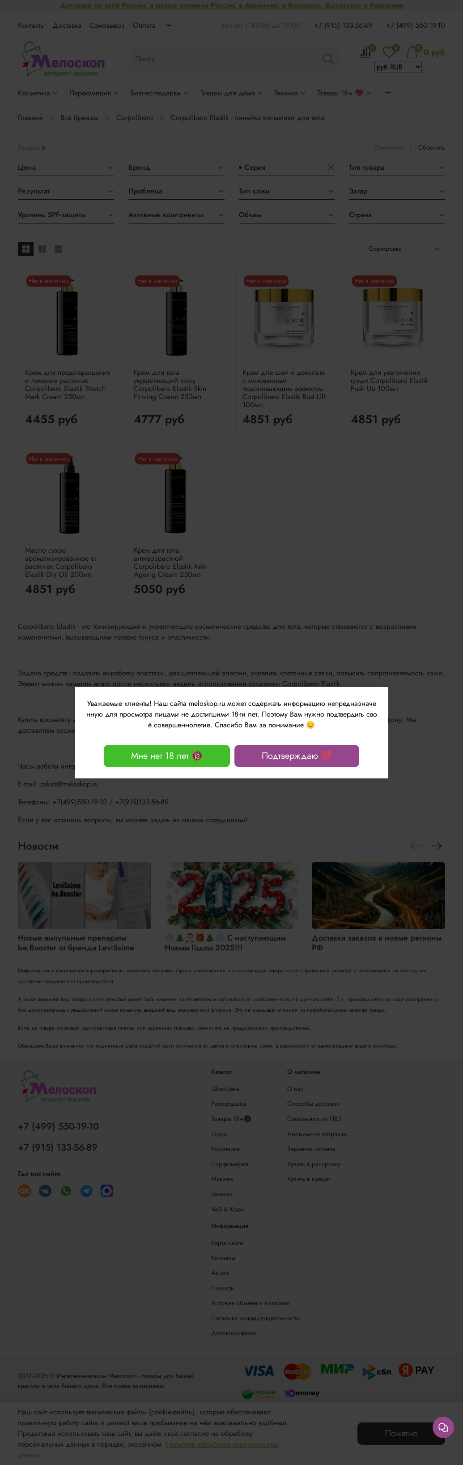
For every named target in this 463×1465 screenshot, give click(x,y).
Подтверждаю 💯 (297, 755)
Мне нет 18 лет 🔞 (167, 755)
